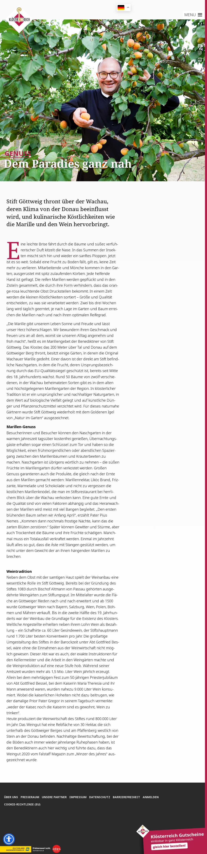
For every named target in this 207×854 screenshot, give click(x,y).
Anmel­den (153, 796)
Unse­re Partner (55, 796)
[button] (190, 15)
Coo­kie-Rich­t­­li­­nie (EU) (22, 804)
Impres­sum (79, 796)
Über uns (11, 796)
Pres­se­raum (30, 796)
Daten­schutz (101, 796)
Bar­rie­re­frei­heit (128, 796)
